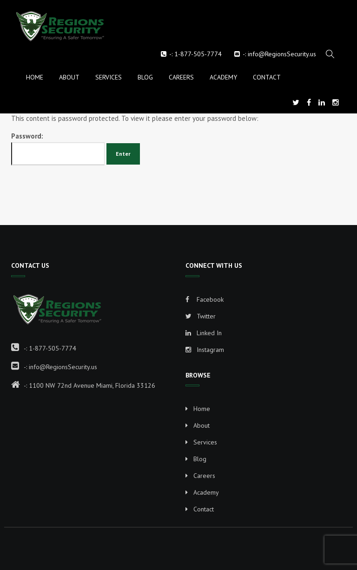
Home (34, 77)
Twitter (200, 316)
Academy (223, 77)
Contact (267, 77)
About (69, 77)
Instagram (204, 349)
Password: (58, 149)
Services (108, 77)
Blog (145, 77)
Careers (181, 77)
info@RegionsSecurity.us (282, 54)
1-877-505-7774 (198, 54)
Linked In (203, 333)
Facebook (204, 299)
